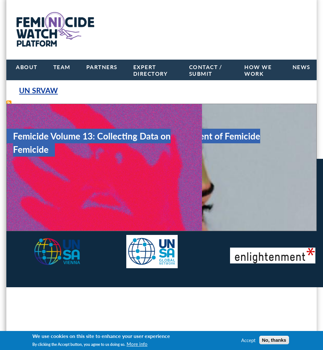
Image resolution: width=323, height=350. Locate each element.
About (26, 67)
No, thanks (274, 340)
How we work (258, 70)
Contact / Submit (205, 70)
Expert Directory (150, 70)
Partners (101, 67)
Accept (248, 340)
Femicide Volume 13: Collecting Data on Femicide (92, 143)
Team (61, 67)
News (301, 67)
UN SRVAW (38, 90)
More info (137, 344)
